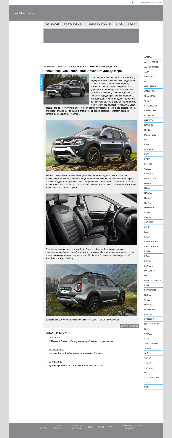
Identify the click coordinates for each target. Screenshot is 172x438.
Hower (148, 203)
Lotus (147, 261)
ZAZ (146, 387)
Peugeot (149, 304)
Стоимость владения (100, 24)
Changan (149, 96)
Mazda (148, 275)
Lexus (147, 251)
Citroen (149, 115)
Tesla (147, 363)
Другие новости (129, 326)
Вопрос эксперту (73, 24)
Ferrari (149, 149)
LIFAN (147, 256)
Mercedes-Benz (153, 280)
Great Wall (151, 178)
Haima (147, 183)
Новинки (111, 427)
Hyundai (149, 207)
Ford (147, 159)
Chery (148, 101)
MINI (146, 285)
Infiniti (148, 212)
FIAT (146, 154)
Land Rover (151, 246)
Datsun (148, 125)
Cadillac (149, 91)
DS (145, 139)
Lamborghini (151, 241)
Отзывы (120, 24)
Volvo (147, 382)
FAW (146, 144)
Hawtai (148, 193)
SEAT (147, 329)
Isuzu (147, 217)
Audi (146, 72)
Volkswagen (151, 377)
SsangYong (151, 343)
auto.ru (24, 12)
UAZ (146, 372)
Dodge (148, 130)
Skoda (148, 334)
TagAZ (147, 358)
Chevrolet (150, 105)
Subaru (148, 348)
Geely (147, 169)
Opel (147, 300)
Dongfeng (150, 135)
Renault (149, 319)
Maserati (149, 271)
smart (148, 338)
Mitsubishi (150, 290)
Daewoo (149, 120)
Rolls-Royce (151, 324)
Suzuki (148, 353)
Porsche (149, 309)
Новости (132, 24)
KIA (146, 232)
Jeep (147, 227)
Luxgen (148, 266)
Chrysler (150, 110)
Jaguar (148, 222)
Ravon (148, 314)
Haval (147, 188)
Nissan (148, 295)
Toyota (148, 368)
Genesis (149, 173)
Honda (148, 198)
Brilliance (150, 86)
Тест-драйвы (52, 24)
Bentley (149, 76)
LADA (147, 237)
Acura (148, 57)
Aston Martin (152, 67)
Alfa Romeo (151, 62)
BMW (146, 81)
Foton (148, 164)
